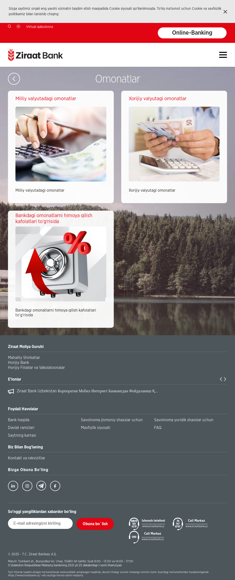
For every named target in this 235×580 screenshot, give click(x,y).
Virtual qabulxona (39, 27)
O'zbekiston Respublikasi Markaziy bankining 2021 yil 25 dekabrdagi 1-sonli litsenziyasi (65, 565)
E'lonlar (14, 379)
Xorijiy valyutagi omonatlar (152, 190)
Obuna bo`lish (95, 524)
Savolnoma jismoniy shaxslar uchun (112, 420)
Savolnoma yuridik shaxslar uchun (183, 420)
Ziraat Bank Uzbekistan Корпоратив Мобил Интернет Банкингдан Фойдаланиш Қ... (87, 391)
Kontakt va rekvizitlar (26, 458)
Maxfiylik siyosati (95, 428)
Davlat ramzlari (21, 428)
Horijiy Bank (18, 363)
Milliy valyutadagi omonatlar (39, 190)
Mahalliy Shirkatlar (24, 358)
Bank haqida (18, 420)
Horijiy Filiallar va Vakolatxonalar (36, 368)
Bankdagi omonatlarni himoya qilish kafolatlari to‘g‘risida (55, 312)
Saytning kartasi (22, 435)
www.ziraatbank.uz (153, 526)
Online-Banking (192, 33)
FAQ (157, 428)
